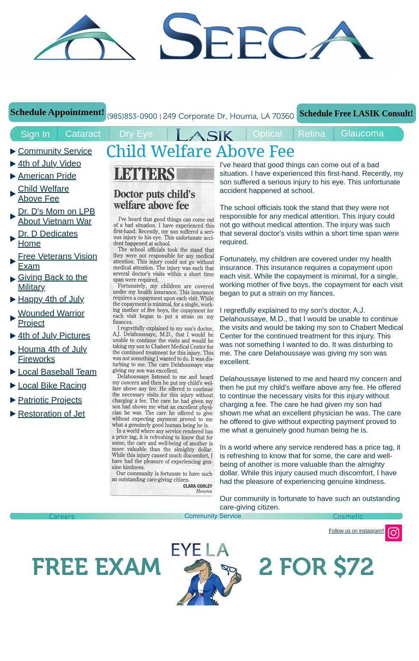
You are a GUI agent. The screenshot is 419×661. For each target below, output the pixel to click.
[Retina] (311, 134)
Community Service (55, 151)
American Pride (47, 176)
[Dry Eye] (135, 134)
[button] (62, 517)
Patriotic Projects (50, 400)
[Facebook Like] (65, 546)
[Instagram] (393, 533)
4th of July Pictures (54, 335)
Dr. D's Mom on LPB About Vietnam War (56, 216)
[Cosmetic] (348, 517)
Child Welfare (43, 188)
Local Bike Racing (52, 385)
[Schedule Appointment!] (57, 112)
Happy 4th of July (51, 299)
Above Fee (38, 198)
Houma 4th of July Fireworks (52, 354)
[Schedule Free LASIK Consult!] (356, 113)
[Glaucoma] (362, 134)
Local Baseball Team (57, 371)
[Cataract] (83, 134)
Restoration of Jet (51, 413)
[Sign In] (35, 134)
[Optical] (267, 134)
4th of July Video (49, 163)
